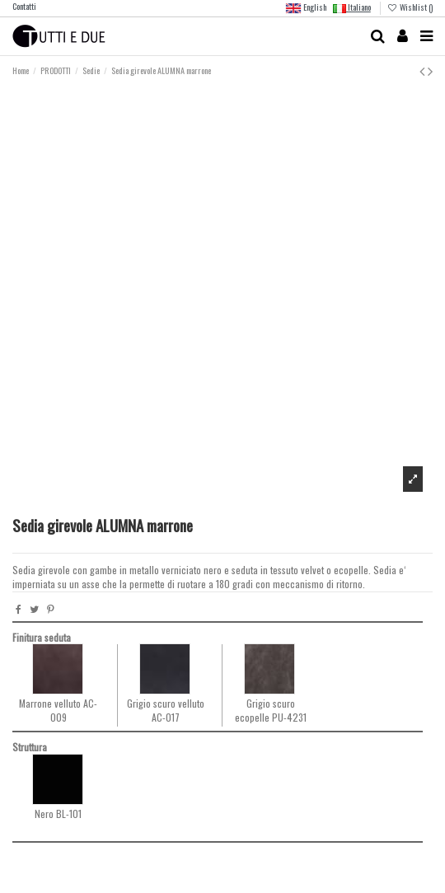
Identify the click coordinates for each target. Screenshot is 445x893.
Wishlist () (410, 7)
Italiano (352, 7)
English (305, 8)
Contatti (24, 6)
